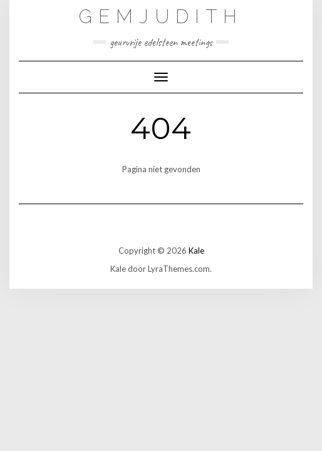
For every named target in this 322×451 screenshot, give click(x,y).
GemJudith (161, 17)
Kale (196, 251)
